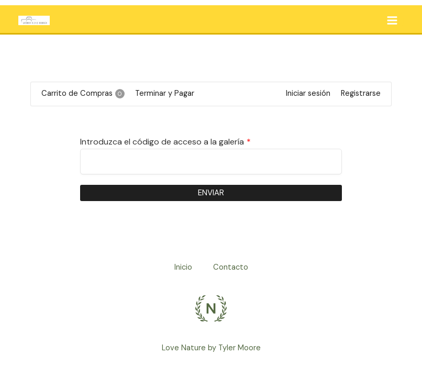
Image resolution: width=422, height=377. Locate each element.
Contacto (230, 267)
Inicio (183, 267)
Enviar (211, 192)
